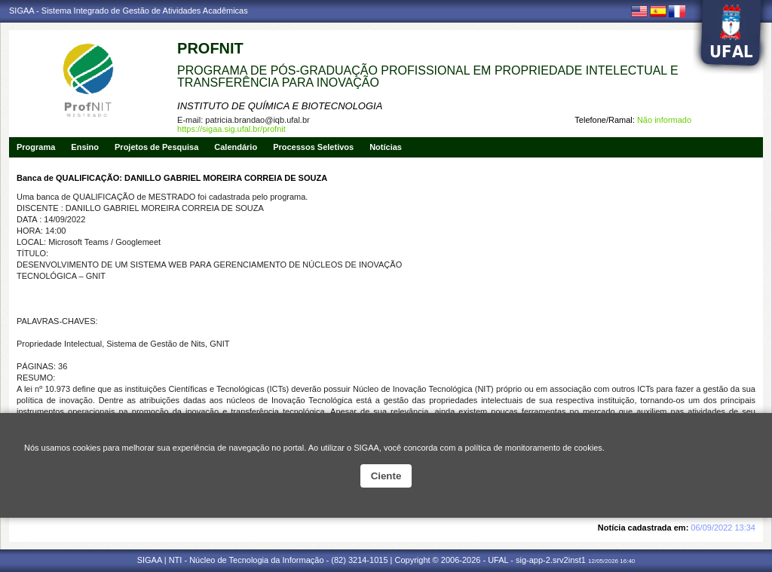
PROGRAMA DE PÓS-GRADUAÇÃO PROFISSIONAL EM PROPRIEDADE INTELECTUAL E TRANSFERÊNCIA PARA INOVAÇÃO (428, 76)
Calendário (235, 146)
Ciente (386, 476)
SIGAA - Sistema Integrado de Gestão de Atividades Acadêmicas (128, 10)
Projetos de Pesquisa (156, 146)
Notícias (385, 146)
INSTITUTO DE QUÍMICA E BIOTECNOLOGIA (279, 106)
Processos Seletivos (313, 146)
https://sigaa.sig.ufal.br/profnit (231, 128)
